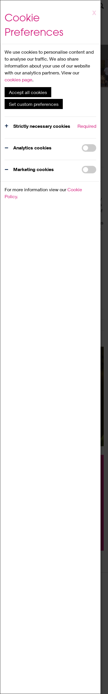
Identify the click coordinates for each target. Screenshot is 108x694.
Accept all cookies (28, 92)
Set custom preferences (33, 104)
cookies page (18, 79)
